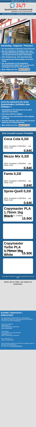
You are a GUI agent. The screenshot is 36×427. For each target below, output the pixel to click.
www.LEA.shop (24, 69)
